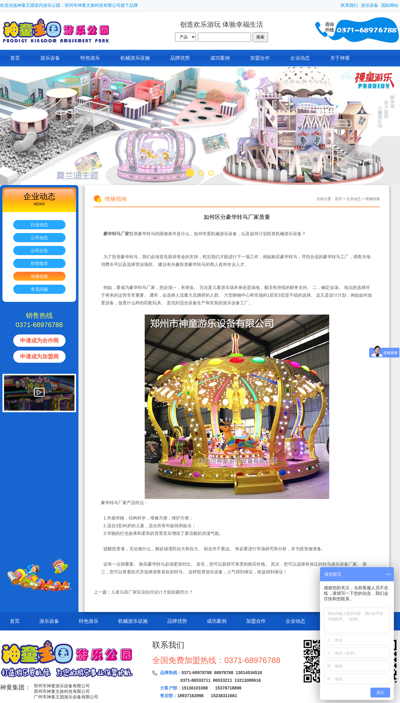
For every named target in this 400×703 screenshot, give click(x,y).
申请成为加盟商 (39, 356)
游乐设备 (369, 5)
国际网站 (389, 5)
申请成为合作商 (39, 341)
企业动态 (300, 58)
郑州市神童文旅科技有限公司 (62, 691)
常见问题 (39, 289)
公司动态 (39, 237)
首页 (15, 58)
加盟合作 (260, 58)
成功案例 (220, 58)
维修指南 (39, 276)
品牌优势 (180, 58)
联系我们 (349, 5)
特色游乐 (90, 58)
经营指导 (39, 263)
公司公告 (39, 250)
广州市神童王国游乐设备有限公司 (66, 696)
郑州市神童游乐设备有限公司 (62, 685)
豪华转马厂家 (115, 233)
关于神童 (340, 58)
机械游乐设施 (135, 58)
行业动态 (39, 224)
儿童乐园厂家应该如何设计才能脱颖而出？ (152, 592)
